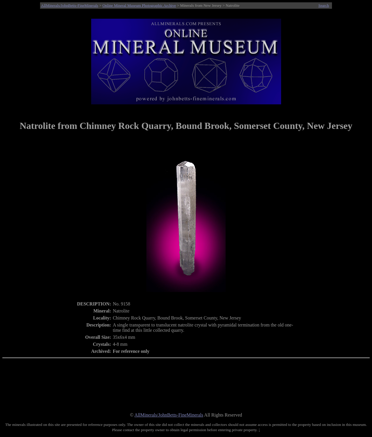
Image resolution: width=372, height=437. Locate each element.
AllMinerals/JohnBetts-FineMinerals (69, 5)
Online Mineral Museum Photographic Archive (139, 5)
